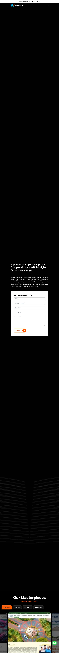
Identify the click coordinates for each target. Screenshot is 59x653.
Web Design (7, 607)
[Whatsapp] (54, 643)
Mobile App (27, 607)
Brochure (17, 607)
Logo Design (38, 607)
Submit (21, 330)
